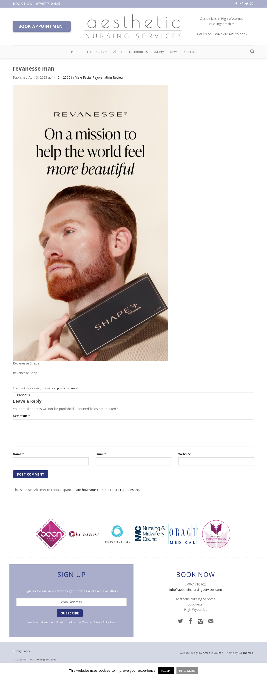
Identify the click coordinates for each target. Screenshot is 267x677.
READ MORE (187, 670)
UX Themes (246, 652)
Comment (21, 415)
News (174, 51)
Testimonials (138, 51)
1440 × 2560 (61, 77)
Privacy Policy (101, 622)
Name (18, 454)
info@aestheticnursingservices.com (195, 589)
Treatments (96, 51)
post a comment (67, 388)
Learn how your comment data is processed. (106, 490)
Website (184, 454)
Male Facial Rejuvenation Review (99, 77)
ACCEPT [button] (166, 670)
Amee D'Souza (212, 652)
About (117, 51)
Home (75, 51)
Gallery (159, 51)
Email (101, 454)
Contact (190, 51)
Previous (21, 395)
